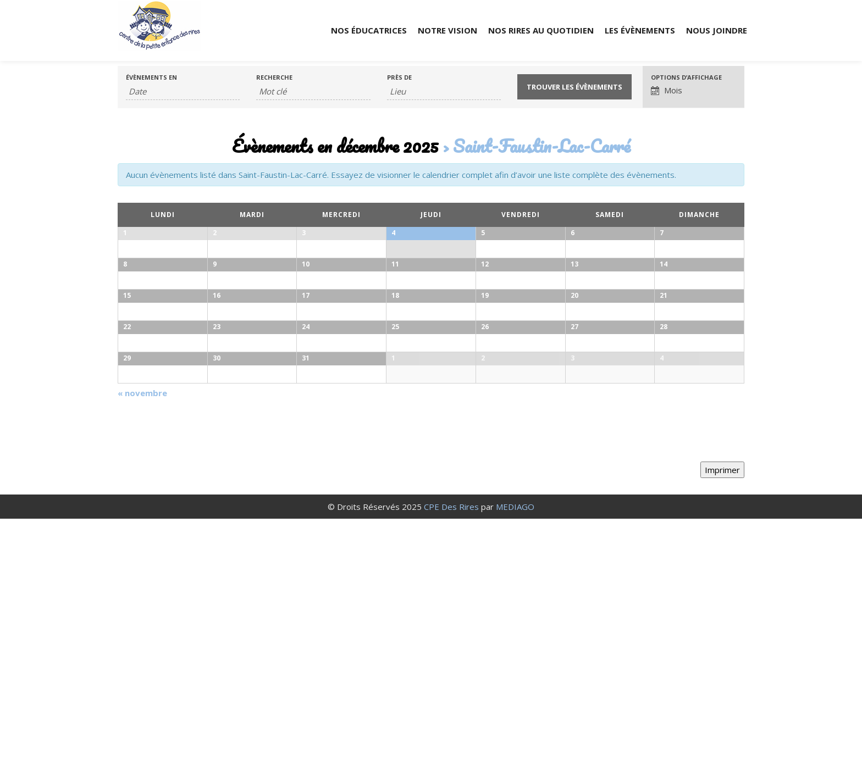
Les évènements (640, 30)
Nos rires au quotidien (541, 30)
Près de (399, 77)
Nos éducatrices (369, 30)
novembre (142, 634)
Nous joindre (716, 30)
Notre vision (447, 30)
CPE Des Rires (451, 748)
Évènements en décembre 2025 (335, 145)
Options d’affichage (686, 77)
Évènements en (151, 77)
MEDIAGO (515, 748)
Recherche (274, 77)
